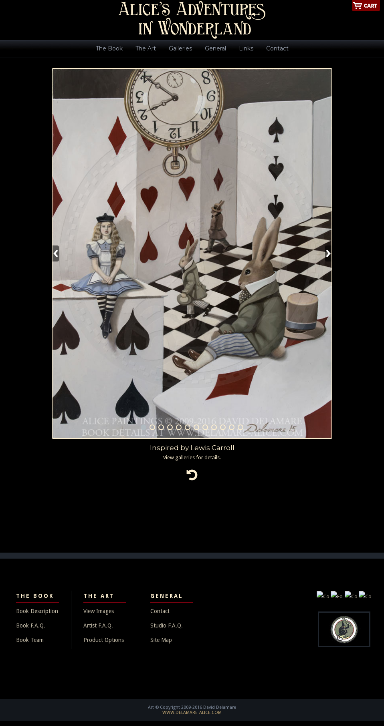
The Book (109, 48)
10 (223, 427)
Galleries (180, 48)
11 (231, 427)
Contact (277, 48)
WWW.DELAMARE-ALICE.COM (192, 712)
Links (246, 48)
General (215, 48)
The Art (145, 48)
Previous (56, 253)
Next (328, 253)
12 (240, 427)
